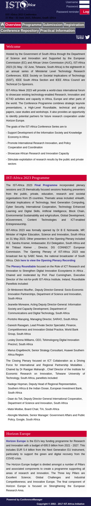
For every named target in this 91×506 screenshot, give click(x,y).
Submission (53, 25)
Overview (13, 25)
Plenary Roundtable (23, 266)
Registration (74, 25)
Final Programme (46, 185)
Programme (31, 25)
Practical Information (57, 30)
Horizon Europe (16, 441)
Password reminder (67, 11)
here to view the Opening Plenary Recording (48, 260)
